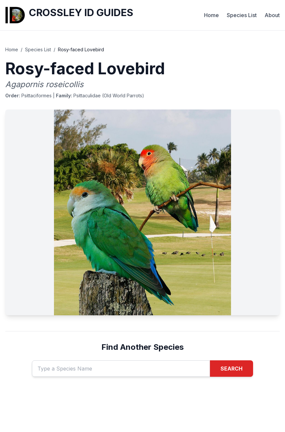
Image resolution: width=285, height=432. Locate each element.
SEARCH (231, 368)
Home (211, 15)
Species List (242, 15)
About (272, 15)
